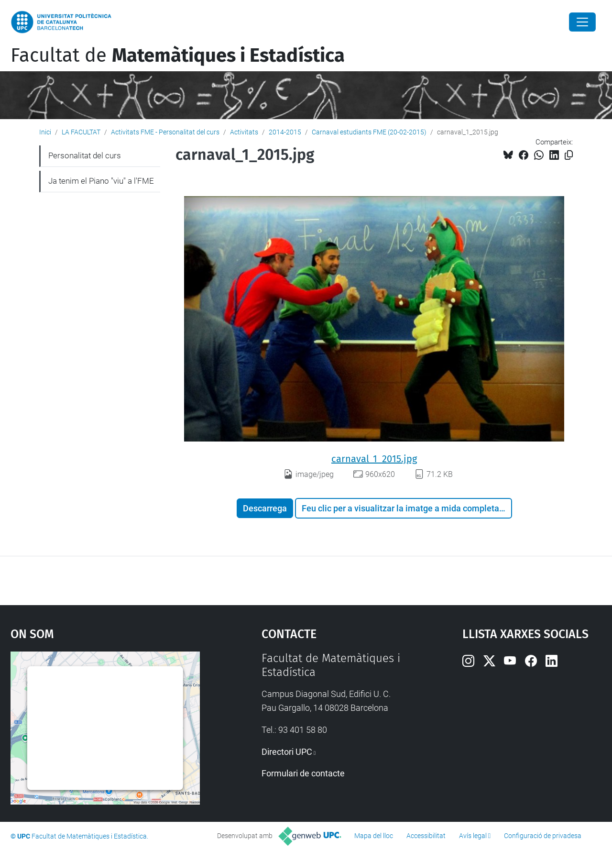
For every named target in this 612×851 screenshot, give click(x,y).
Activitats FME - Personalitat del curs (165, 132)
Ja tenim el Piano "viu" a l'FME (101, 181)
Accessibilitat (426, 836)
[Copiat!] (569, 155)
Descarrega (265, 508)
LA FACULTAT (81, 132)
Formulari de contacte (303, 773)
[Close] (582, 22)
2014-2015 (285, 132)
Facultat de (178, 55)
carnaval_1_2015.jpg (374, 458)
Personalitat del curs (84, 155)
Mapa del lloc (373, 836)
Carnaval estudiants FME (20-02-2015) (369, 132)
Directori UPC (287, 752)
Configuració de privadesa (542, 836)
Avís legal (473, 836)
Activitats (244, 132)
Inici (45, 132)
